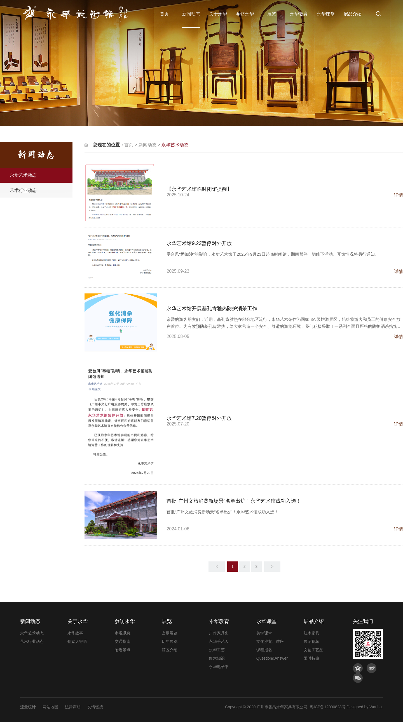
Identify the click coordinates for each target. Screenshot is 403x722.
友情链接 (95, 707)
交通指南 (122, 641)
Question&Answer (272, 658)
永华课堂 (326, 13)
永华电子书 (219, 666)
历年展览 (169, 641)
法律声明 (73, 707)
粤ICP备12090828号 (328, 707)
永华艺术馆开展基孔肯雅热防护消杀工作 (212, 308)
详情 (398, 195)
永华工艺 (217, 650)
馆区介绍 (169, 650)
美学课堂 (264, 633)
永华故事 (75, 633)
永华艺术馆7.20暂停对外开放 (199, 418)
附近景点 (122, 650)
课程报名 (264, 650)
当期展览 (169, 633)
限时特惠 (311, 658)
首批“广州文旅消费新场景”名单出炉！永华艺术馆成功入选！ (234, 501)
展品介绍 (353, 13)
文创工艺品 (313, 650)
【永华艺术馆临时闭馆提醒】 (199, 189)
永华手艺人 (219, 641)
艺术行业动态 (23, 190)
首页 (164, 13)
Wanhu (375, 707)
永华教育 (299, 13)
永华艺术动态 (23, 175)
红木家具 (311, 633)
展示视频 (311, 641)
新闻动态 (191, 13)
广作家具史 (219, 633)
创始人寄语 (77, 641)
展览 (271, 13)
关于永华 (218, 13)
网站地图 (50, 707)
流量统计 (28, 707)
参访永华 (245, 13)
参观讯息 (122, 633)
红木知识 (217, 658)
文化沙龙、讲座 (270, 641)
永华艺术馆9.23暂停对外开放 (199, 243)
